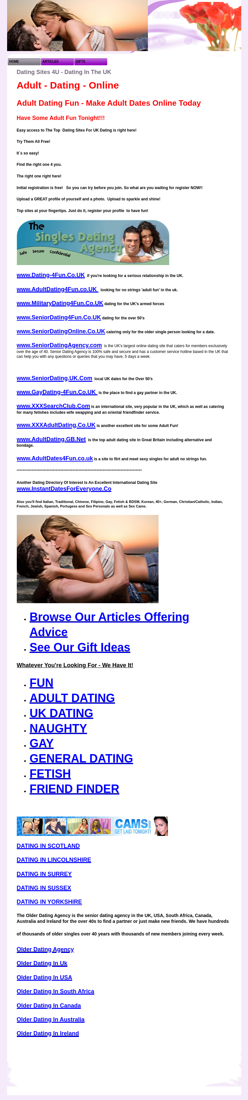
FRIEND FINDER (74, 789)
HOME (14, 61)
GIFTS (80, 61)
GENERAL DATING (81, 758)
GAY (42, 743)
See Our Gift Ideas (80, 647)
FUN (42, 682)
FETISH (50, 773)
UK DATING (61, 713)
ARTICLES (51, 61)
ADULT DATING (72, 698)
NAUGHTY (58, 728)
